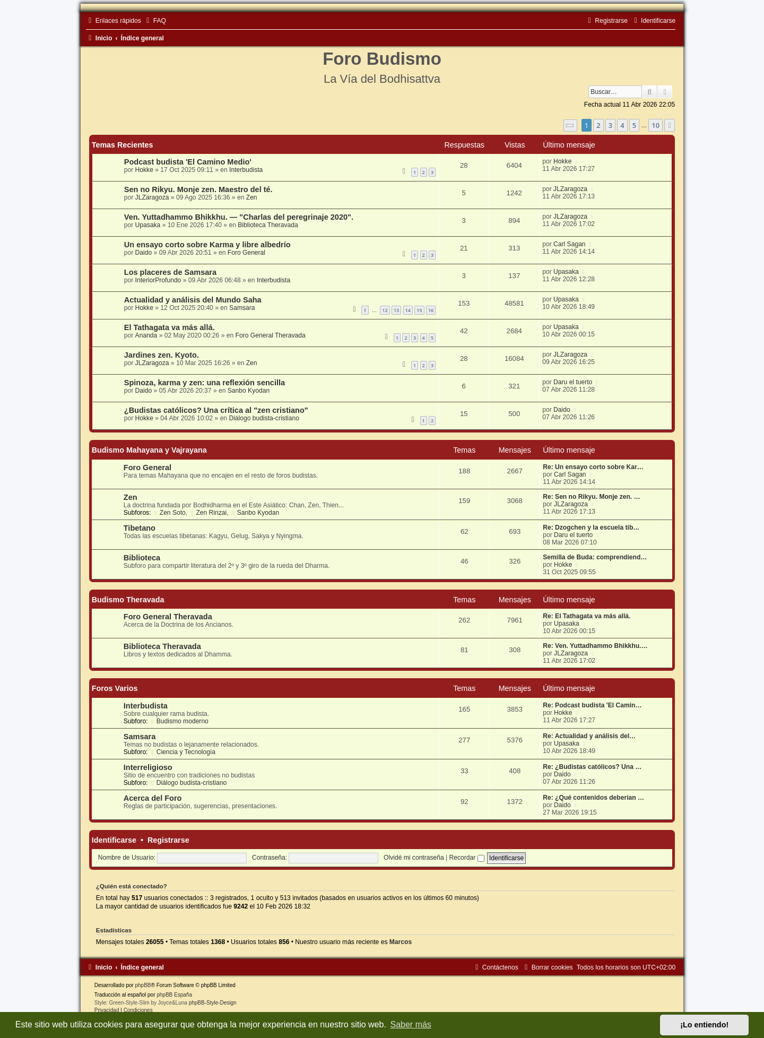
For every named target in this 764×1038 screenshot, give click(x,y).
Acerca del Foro (153, 798)
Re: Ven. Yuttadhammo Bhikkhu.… (595, 646)
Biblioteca (142, 557)
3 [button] (610, 125)
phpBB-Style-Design (213, 1003)
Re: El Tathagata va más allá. (586, 616)
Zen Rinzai (208, 512)
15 (419, 310)
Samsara (242, 308)
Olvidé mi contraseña (414, 857)
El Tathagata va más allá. (169, 327)
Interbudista (246, 170)
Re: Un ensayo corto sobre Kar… (593, 467)
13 (396, 310)
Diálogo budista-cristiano (264, 418)
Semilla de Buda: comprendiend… (595, 557)
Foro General (246, 252)
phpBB (143, 985)
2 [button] (598, 125)
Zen (251, 197)
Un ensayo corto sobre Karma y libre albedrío (207, 244)
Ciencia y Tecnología (182, 752)
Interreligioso (148, 767)
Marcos (400, 942)
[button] (570, 125)
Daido (143, 252)
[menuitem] (155, 20)
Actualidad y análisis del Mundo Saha (193, 300)
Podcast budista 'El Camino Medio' (187, 162)
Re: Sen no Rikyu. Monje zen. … (591, 496)
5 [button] (634, 125)
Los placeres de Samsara (170, 272)
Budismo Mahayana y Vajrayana (149, 450)
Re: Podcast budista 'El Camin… (592, 705)
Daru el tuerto (572, 382)
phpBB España (174, 995)
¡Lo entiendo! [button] (704, 1024)
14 (408, 310)
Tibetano (139, 528)
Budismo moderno (179, 721)
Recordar (466, 857)
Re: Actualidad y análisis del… (589, 736)
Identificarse (114, 840)
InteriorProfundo (158, 280)
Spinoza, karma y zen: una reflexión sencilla (204, 382)
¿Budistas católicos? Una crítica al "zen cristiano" (216, 410)
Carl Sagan (569, 244)
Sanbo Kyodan (249, 390)
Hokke (144, 170)
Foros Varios (115, 688)
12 (384, 310)
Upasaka (148, 225)
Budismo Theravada (128, 599)
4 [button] (622, 125)
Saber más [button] (410, 1024)
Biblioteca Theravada (268, 225)
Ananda (146, 335)
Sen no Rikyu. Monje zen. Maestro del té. (198, 189)
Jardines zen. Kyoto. (161, 355)
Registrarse (168, 840)
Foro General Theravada (271, 335)
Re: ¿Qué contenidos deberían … (593, 797)
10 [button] (655, 125)
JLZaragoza (152, 197)
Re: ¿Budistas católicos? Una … (592, 767)
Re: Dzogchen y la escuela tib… (591, 527)
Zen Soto (169, 512)
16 (430, 310)
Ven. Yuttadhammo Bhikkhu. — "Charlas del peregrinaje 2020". (238, 217)
